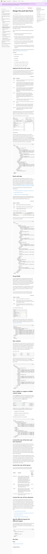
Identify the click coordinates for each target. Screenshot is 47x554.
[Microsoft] (1, 1)
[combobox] (6, 9)
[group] (23, 159)
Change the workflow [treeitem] (5, 25)
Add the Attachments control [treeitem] (6, 36)
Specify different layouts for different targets (40, 20)
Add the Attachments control (18, 192)
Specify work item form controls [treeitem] (5, 29)
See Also (38, 22)
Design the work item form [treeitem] (6, 27)
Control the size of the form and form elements (41, 16)
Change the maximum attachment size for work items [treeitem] (6, 39)
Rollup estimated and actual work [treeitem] (6, 43)
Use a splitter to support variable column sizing (41, 14)
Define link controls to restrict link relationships (21, 194)
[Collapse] (10, 7)
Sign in (45, 1)
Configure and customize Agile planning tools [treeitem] (6, 41)
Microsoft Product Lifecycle (24, 3)
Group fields (38, 11)
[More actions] (33, 8)
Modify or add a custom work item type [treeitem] (6, 22)
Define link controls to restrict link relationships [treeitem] (6, 35)
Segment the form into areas (40, 9)
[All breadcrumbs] (13, 8)
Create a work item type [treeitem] (5, 24)
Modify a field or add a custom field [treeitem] (6, 17)
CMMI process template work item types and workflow (26, 185)
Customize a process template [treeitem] (6, 46)
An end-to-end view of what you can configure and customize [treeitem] (6, 14)
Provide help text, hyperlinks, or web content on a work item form (24, 190)
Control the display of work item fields (20, 511)
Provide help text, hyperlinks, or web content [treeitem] (6, 32)
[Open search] (43, 1)
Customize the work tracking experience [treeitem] (5, 11)
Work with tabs (39, 10)
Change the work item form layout (22, 50)
